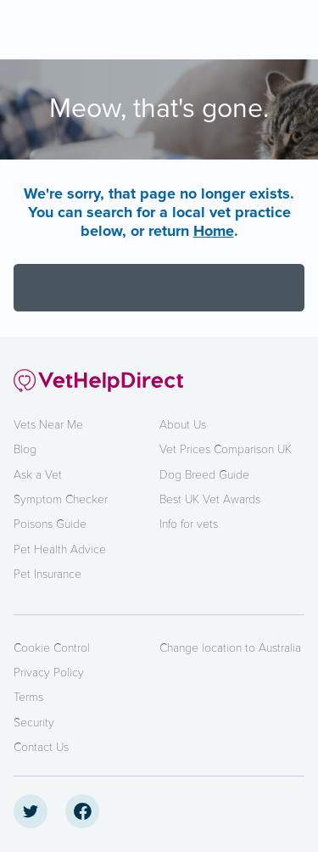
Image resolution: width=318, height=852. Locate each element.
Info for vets (188, 524)
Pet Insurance (47, 574)
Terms (28, 697)
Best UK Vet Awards (209, 499)
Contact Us (41, 747)
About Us (182, 425)
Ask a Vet (38, 475)
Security (34, 722)
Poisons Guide (50, 524)
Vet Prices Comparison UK (225, 449)
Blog (25, 449)
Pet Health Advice (60, 549)
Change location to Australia (230, 648)
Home (213, 230)
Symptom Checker (61, 499)
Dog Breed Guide (204, 475)
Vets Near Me (48, 425)
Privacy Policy (49, 672)
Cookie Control (52, 648)
